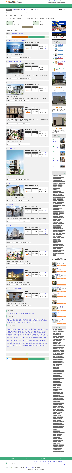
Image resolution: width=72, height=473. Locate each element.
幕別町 (33, 343)
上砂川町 (19, 332)
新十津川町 (39, 332)
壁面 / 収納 (54, 379)
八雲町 (37, 328)
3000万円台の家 (55, 186)
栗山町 (29, 332)
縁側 (59, 348)
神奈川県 (58, 228)
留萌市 (40, 319)
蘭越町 (39, 329)
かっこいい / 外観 (55, 331)
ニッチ (53, 362)
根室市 (36, 320)
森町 (34, 328)
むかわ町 (11, 342)
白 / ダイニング (55, 426)
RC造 (55, 203)
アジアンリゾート (55, 250)
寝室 (63, 339)
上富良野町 (8, 335)
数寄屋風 (57, 356)
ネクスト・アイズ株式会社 (30, 467)
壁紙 (56, 359)
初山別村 (20, 337)
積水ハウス (11, 183)
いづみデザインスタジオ (14, 267)
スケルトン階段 (55, 351)
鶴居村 (30, 345)
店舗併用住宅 (61, 247)
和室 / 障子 (54, 451)
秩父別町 (8, 334)
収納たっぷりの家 (55, 206)
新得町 (11, 343)
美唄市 (11, 320)
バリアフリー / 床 (55, 200)
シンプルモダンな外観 (61, 331)
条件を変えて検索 (27, 26)
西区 (24, 313)
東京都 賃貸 (58, 220)
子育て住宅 (62, 177)
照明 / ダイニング (55, 429)
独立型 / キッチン (60, 339)
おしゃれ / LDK (55, 404)
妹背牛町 (43, 332)
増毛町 (7, 337)
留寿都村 (8, 331)
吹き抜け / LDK (59, 404)
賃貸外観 (54, 365)
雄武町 (24, 340)
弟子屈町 (27, 345)
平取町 (18, 342)
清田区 (33, 313)
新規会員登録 (53, 2)
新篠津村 (11, 328)
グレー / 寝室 (54, 443)
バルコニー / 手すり (61, 396)
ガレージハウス (55, 147)
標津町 (44, 345)
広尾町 (30, 343)
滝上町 (14, 340)
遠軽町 (7, 340)
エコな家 (59, 217)
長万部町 (40, 328)
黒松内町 (35, 329)
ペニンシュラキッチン (55, 247)
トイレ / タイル (59, 376)
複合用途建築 (62, 362)
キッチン (61, 337)
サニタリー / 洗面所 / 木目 (56, 370)
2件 (45, 48)
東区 (13, 313)
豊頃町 (40, 343)
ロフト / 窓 (58, 387)
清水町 (14, 343)
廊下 (60, 356)
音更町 (39, 342)
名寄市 (30, 320)
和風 (55, 353)
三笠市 (33, 320)
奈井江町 (15, 332)
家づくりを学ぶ (58, 5)
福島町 (18, 328)
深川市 (11, 322)
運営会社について (62, 461)
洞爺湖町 (43, 340)
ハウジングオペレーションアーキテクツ (17, 40)
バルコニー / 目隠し (55, 398)
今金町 (22, 329)
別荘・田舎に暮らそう (61, 183)
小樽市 (11, 319)
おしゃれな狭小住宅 (60, 231)
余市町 (45, 331)
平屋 (53, 166)
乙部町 (15, 329)
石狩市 (32, 322)
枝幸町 (41, 337)
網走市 (37, 319)
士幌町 (42, 342)
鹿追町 (7, 343)
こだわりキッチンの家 (55, 180)
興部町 (17, 340)
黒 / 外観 (57, 365)
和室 (60, 236)
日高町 (15, 342)
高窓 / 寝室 (58, 443)
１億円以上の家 (55, 189)
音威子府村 (38, 335)
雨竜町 (11, 334)
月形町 (32, 332)
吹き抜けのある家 (55, 205)
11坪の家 (54, 234)
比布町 (31, 334)
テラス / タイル (61, 393)
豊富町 (45, 337)
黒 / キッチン (54, 435)
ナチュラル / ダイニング (61, 426)
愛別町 (34, 334)
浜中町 (20, 345)
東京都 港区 (59, 225)
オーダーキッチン (61, 245)
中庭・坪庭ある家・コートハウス (57, 191)
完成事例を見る (13, 5)
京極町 (15, 331)
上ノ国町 (8, 329)
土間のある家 (59, 194)
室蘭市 (17, 319)
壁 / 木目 (59, 415)
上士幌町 (46, 342)
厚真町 (40, 340)
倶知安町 (19, 331)
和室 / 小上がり (62, 451)
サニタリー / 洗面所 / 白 (56, 367)
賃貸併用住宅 (54, 248)
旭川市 (14, 319)
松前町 (15, 328)
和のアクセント (55, 239)
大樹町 (27, 343)
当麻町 (28, 334)
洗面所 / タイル (62, 370)
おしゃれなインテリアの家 (56, 214)
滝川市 (42, 320)
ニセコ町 (42, 329)
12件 (45, 156)
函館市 (7, 319)
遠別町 (24, 337)
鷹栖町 (21, 334)
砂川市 (45, 320)
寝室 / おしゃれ (60, 438)
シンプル (62, 353)
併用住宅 (60, 180)
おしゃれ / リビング (61, 421)
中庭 (63, 345)
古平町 (38, 331)
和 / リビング (60, 418)
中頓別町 (38, 337)
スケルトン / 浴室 (60, 373)
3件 (45, 152)
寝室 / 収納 (58, 379)
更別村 (24, 343)
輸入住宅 (63, 205)
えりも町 (31, 342)
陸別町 (7, 345)
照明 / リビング (59, 423)
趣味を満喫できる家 (55, 192)
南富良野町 (18, 335)
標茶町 (23, 345)
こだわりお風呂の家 (61, 192)
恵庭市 (22, 322)
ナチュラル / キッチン (61, 432)
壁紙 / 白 (61, 409)
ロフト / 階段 (54, 387)
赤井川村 (8, 332)
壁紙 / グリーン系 (55, 412)
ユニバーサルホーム (13, 82)
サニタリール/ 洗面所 (55, 342)
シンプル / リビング (55, 421)
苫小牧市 (43, 319)
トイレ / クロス (55, 376)
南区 (21, 313)
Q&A (59, 0)
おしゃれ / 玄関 (58, 334)
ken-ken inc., (11, 204)
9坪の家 (60, 233)
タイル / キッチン (55, 438)
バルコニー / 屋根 (61, 398)
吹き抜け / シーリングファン (56, 401)
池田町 (37, 343)
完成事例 (14, 9)
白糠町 (33, 345)
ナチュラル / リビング (55, 424)
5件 (45, 251)
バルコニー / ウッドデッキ (56, 395)
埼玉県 (61, 228)
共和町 (23, 331)
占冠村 (22, 335)
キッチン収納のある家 (55, 211)
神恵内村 (31, 331)
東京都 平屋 (59, 219)
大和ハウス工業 (12, 148)
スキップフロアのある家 (61, 197)
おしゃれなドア (57, 362)
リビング (54, 337)
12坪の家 (61, 234)
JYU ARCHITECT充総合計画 (15, 61)
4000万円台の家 (60, 186)
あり (45, 67)
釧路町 (14, 345)
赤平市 (20, 320)
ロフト (61, 345)
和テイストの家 (55, 160)
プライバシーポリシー (41, 463)
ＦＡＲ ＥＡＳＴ (12, 104)
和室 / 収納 (58, 451)
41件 (45, 208)
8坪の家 (57, 233)
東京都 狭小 (60, 222)
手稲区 (29, 313)
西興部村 (20, 340)
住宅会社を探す (28, 5)
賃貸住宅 (59, 178)
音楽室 (53, 359)
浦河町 (24, 342)
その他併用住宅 (59, 248)
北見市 (26, 319)
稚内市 (7, 320)
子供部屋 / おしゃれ (55, 446)
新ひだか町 (35, 342)
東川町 (41, 334)
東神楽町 (24, 334)
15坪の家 (57, 236)
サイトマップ (55, 461)
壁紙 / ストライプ (55, 415)
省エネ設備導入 (55, 231)
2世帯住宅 (54, 177)
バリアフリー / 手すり (61, 200)
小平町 (11, 337)
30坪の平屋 (58, 253)
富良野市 (15, 322)
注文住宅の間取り (55, 178)
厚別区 (26, 313)
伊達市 (25, 322)
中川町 (42, 335)
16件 (45, 131)
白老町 (37, 340)
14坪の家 (54, 236)
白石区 (15, 313)
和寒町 (25, 335)
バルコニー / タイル (55, 396)
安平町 (7, 342)
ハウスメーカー (23, 9)
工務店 (30, 9)
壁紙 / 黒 (54, 410)
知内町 (21, 328)
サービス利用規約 (34, 463)
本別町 (43, 343)
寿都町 (32, 329)
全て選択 (8, 37)
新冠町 (21, 342)
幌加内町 (46, 335)
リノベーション (62, 464)
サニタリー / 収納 (59, 384)
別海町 (37, 345)
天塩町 (27, 337)
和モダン (59, 239)
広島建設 (59, 48)
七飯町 (28, 328)
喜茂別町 (12, 331)
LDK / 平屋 (62, 407)
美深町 (34, 335)
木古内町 (24, 328)
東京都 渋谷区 (54, 228)
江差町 (44, 328)
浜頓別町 (34, 337)
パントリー (54, 384)
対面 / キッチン (55, 339)
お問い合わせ (63, 0)
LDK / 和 (58, 409)
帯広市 (23, 319)
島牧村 (29, 329)
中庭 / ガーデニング (55, 390)
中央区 (7, 313)
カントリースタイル (60, 250)
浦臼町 (35, 332)
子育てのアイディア (55, 242)
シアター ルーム (55, 194)
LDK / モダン (54, 407)
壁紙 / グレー (57, 410)
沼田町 (18, 334)
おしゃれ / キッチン (55, 432)
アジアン (54, 356)
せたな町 (25, 329)
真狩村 (46, 329)
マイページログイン (62, 2)
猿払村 (30, 337)
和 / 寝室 (61, 440)
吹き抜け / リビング (55, 418)
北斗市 (35, 322)
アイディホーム (60, 44)
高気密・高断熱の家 (55, 175)
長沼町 (26, 332)
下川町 (31, 335)
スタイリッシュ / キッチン (56, 437)
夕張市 (30, 319)
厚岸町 (17, 345)
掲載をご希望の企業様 (50, 463)
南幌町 (11, 332)
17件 (45, 69)
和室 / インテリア (59, 449)
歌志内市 (8, 322)
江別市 (17, 320)
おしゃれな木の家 (55, 217)
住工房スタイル (60, 57)
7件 (45, 233)
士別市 (26, 320)
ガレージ (62, 351)
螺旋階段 (59, 351)
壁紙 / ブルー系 (62, 410)
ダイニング (57, 337)
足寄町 (46, 343)
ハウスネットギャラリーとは (53, 0)
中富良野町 (13, 335)
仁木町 (41, 331)
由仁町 (23, 332)
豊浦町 (30, 340)
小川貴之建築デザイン (13, 225)
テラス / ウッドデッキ (55, 393)
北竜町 (15, 334)
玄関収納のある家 (61, 211)
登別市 (19, 322)
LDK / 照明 (58, 407)
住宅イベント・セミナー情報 (60, 463)
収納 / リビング (55, 423)
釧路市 (20, 319)
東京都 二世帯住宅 (55, 225)
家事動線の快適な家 (55, 183)
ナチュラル (58, 353)
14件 (45, 212)
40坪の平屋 (54, 253)
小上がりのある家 (55, 197)
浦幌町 (11, 345)
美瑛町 (44, 334)
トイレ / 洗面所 (55, 373)
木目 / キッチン (59, 435)
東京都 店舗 (54, 220)
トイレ (60, 342)
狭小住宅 (54, 141)
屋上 (53, 353)
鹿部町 (31, 328)
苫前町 (14, 337)
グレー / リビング (61, 424)
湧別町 (11, 340)
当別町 (7, 328)
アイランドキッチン (55, 245)
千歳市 (39, 320)
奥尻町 (19, 329)
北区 (10, 313)
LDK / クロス (54, 409)
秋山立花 (11, 246)
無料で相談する (43, 5)
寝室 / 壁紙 (58, 440)
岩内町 (26, 331)
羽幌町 (17, 337)
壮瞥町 (33, 340)
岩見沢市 (33, 319)
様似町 (27, 342)
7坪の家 (54, 233)
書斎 (62, 356)
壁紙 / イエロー (60, 412)
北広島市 (28, 322)
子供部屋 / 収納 (61, 446)
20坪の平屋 (62, 253)
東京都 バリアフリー (55, 222)
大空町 (27, 340)
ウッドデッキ (56, 348)
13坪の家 (57, 234)
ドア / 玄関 (54, 334)
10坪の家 (63, 233)
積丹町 (35, 331)
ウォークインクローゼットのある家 (57, 208)
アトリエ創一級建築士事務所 (15, 288)
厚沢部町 (12, 329)
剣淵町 (28, 335)
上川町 (37, 334)
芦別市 (14, 320)
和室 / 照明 (54, 449)
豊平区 (19, 313)
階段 (61, 348)
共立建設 (11, 127)
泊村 (28, 331)
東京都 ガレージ (55, 219)
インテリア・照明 (60, 359)
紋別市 (23, 320)
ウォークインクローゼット (56, 345)
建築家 (35, 9)
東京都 (62, 217)
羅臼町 (7, 346)
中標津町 (40, 345)
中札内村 (20, 343)
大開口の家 (59, 205)
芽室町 (17, 343)
